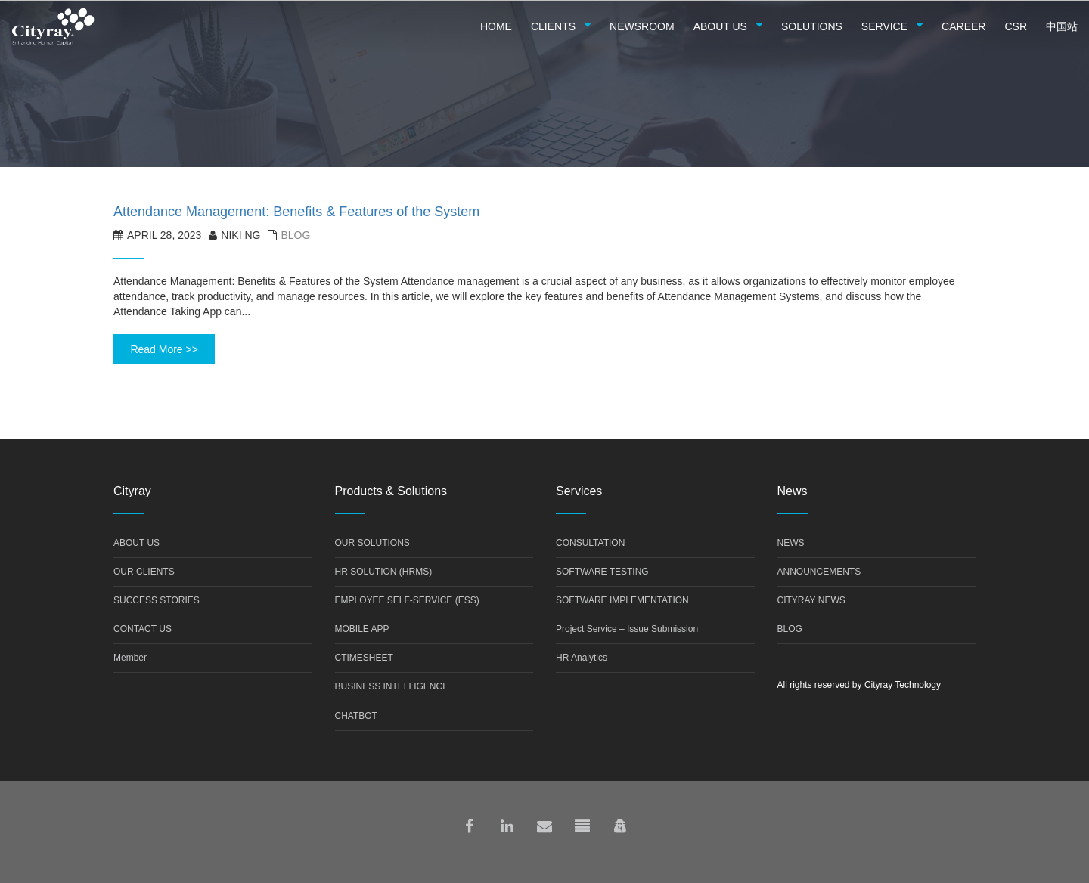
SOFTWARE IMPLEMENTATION (622, 600)
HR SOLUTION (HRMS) (384, 571)
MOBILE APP (362, 629)
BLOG (789, 629)
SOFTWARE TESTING (602, 571)
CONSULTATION (590, 543)
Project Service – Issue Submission (627, 629)
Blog (295, 235)
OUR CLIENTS (144, 571)
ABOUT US (136, 543)
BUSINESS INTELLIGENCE (392, 686)
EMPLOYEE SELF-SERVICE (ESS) (407, 600)
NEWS (791, 543)
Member (130, 657)
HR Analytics (581, 657)
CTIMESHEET (364, 657)
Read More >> (164, 349)
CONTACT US (142, 629)
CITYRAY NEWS (811, 600)
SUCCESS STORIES (156, 600)
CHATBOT (356, 716)
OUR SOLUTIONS (372, 543)
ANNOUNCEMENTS (819, 571)
